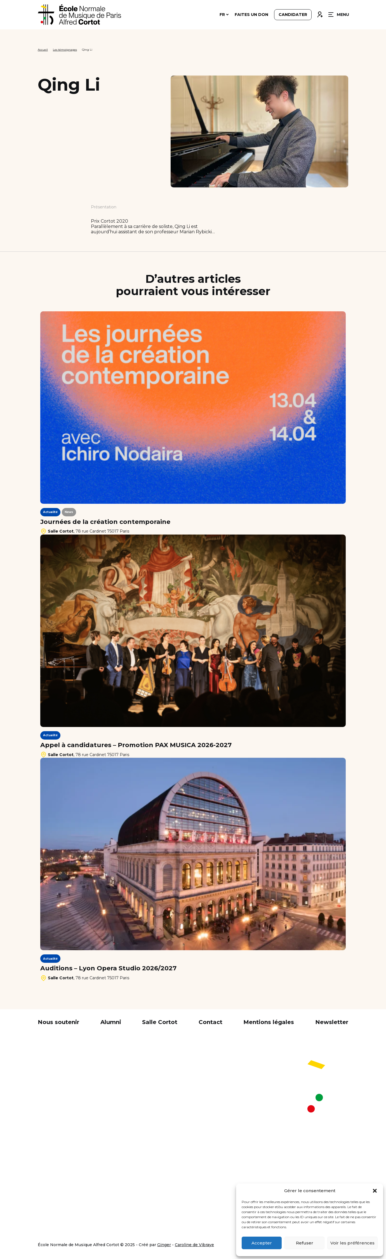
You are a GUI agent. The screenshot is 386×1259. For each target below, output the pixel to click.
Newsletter (331, 1022)
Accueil (43, 49)
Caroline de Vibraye (194, 1244)
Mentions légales (268, 1022)
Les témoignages (65, 49)
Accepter (261, 1243)
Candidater (293, 14)
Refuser (304, 1243)
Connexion (320, 13)
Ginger (164, 1244)
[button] (375, 1191)
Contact (210, 1022)
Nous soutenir (58, 1022)
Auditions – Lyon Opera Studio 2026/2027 (108, 968)
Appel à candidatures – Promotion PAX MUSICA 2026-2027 (136, 745)
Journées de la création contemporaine (105, 522)
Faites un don (251, 14)
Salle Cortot (159, 1022)
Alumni (110, 1022)
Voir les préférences (352, 1243)
